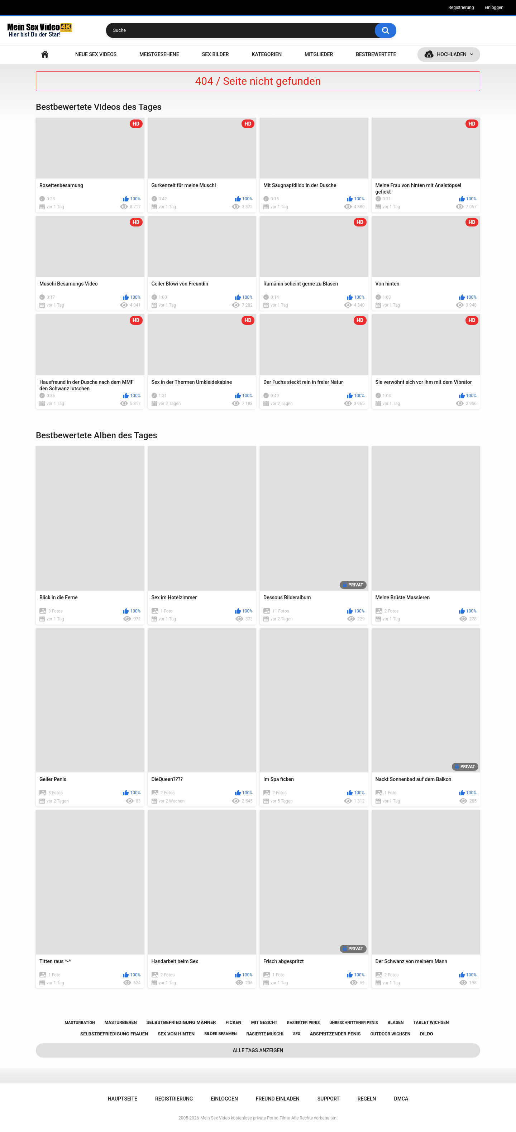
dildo (426, 1033)
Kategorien (267, 54)
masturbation (80, 1022)
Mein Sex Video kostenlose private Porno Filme (245, 1118)
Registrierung (461, 7)
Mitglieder (319, 54)
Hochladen (452, 54)
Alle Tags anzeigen (258, 1050)
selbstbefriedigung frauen (114, 1033)
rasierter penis (303, 1022)
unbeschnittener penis (353, 1022)
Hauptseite (45, 54)
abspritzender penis (335, 1033)
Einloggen (493, 7)
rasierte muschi (264, 1033)
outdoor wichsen (391, 1033)
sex (296, 1033)
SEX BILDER (215, 54)
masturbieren (121, 1022)
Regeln (367, 1099)
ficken (234, 1022)
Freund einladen (278, 1099)
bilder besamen (220, 1033)
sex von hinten (176, 1033)
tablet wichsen (431, 1022)
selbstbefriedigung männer (181, 1022)
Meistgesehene (159, 54)
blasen (396, 1022)
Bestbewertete (376, 54)
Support (328, 1099)
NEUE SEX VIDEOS (95, 54)
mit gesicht (264, 1022)
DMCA (401, 1099)
